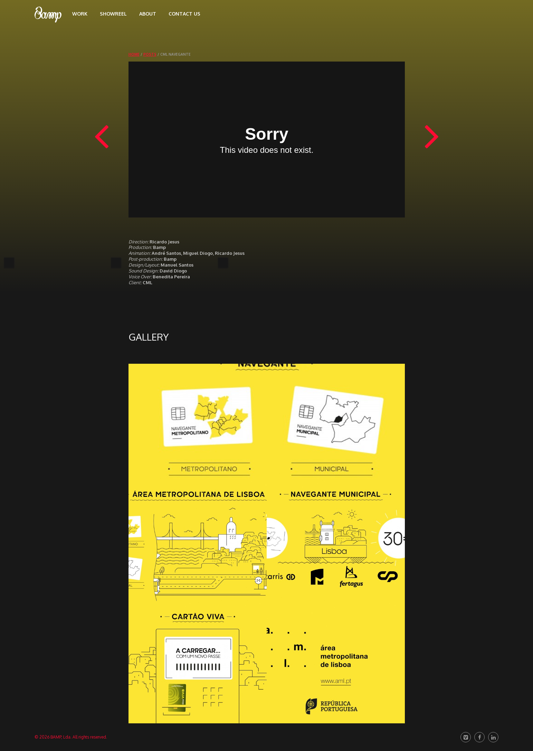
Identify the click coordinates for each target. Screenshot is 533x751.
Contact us (184, 14)
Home (134, 54)
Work (79, 14)
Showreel (113, 14)
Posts (149, 54)
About (147, 14)
